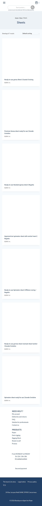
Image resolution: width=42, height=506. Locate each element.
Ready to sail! (16, 441)
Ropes (14, 432)
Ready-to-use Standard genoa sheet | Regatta (19, 185)
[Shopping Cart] (37, 2)
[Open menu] (4, 3)
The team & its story (9, 482)
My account (31, 2)
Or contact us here (21, 459)
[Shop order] (31, 33)
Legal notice (22, 482)
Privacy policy (32, 482)
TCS (4, 485)
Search (32, 7)
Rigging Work (16, 438)
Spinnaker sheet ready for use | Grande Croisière (20, 397)
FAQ (13, 419)
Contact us (15, 425)
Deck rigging (16, 435)
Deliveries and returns (19, 417)
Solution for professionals (20, 422)
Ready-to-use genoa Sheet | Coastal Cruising (18, 80)
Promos (14, 444)
